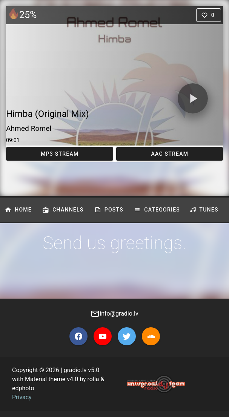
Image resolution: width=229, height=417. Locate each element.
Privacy (22, 397)
